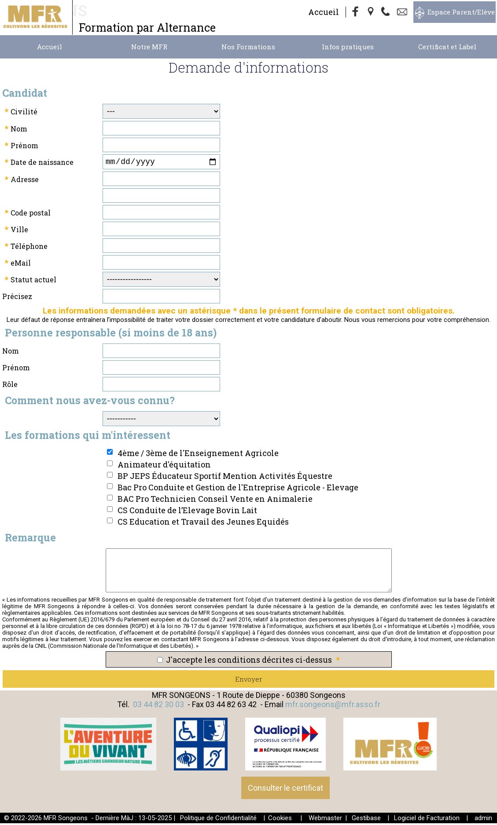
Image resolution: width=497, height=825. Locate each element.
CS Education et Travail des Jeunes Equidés (203, 523)
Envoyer (248, 680)
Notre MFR (149, 46)
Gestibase (366, 820)
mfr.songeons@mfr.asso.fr (332, 706)
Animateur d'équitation (164, 466)
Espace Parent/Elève (461, 11)
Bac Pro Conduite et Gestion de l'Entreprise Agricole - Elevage (238, 489)
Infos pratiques (348, 46)
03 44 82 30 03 (158, 706)
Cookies (280, 820)
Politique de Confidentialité (218, 820)
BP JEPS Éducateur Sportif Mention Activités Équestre (225, 477)
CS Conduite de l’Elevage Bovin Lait (187, 512)
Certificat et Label (447, 46)
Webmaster (325, 820)
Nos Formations (248, 46)
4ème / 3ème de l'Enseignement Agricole (198, 454)
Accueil (323, 12)
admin (483, 820)
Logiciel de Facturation (427, 820)
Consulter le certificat (285, 789)
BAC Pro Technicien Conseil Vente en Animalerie (215, 500)
